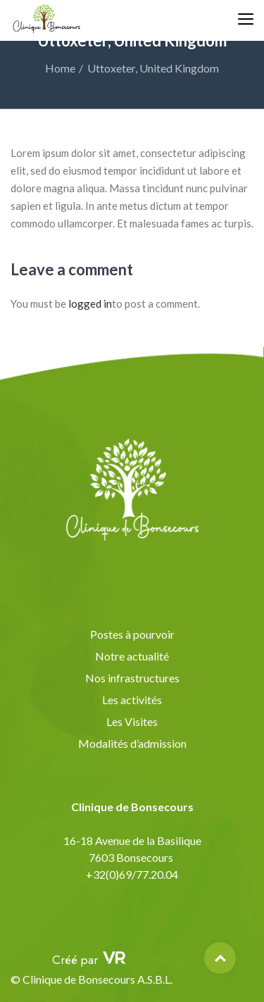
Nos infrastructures (132, 677)
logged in (90, 303)
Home (60, 68)
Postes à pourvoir (132, 634)
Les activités (132, 699)
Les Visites (132, 721)
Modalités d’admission (132, 743)
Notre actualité (132, 656)
